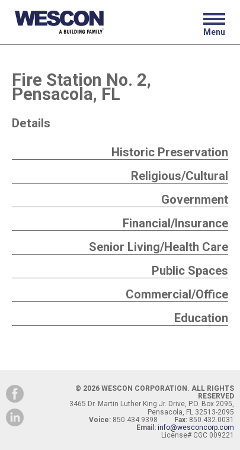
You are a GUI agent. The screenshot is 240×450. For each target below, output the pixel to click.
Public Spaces (190, 270)
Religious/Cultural (179, 176)
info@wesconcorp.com (196, 427)
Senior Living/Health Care (158, 247)
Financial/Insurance (175, 223)
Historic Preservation (169, 152)
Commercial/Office (177, 294)
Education (201, 318)
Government (194, 199)
